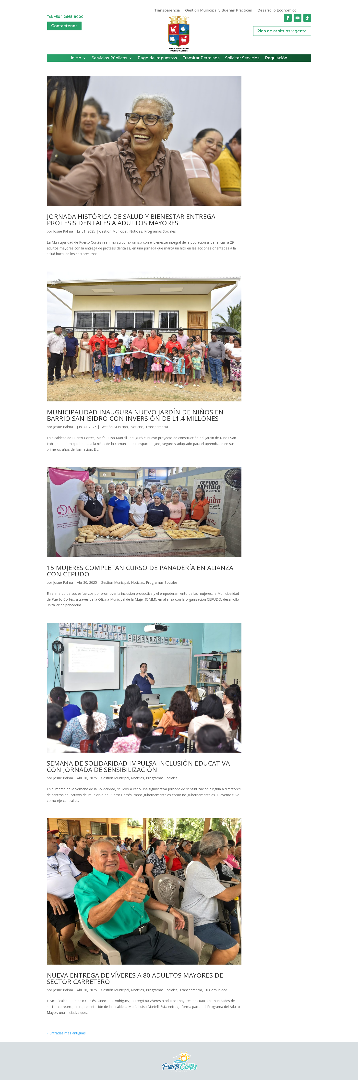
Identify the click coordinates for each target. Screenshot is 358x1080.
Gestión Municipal (113, 231)
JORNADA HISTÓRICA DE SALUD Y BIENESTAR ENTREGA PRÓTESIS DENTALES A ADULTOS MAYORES (131, 219)
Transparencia (167, 10)
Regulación (276, 58)
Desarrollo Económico (277, 10)
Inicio (76, 58)
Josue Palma (63, 231)
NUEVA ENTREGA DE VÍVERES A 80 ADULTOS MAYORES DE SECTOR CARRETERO (135, 978)
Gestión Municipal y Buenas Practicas (218, 10)
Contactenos (64, 26)
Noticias (135, 231)
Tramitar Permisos (201, 58)
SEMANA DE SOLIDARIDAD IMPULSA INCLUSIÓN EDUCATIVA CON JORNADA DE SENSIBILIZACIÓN (138, 766)
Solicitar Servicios (242, 58)
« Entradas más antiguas (66, 1033)
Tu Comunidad (215, 990)
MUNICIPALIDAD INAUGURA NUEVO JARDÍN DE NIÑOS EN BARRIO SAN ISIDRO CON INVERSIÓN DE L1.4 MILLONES (135, 415)
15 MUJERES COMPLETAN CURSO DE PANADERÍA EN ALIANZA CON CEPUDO (140, 570)
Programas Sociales (160, 231)
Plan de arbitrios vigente (282, 31)
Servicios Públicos (109, 58)
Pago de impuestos (157, 58)
